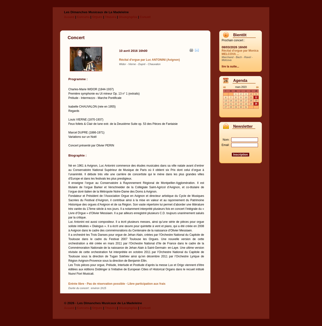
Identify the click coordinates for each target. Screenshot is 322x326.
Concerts (83, 17)
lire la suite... (230, 66)
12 (256, 97)
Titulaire (110, 17)
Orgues (97, 17)
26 (256, 104)
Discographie (128, 17)
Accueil (69, 17)
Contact (145, 17)
